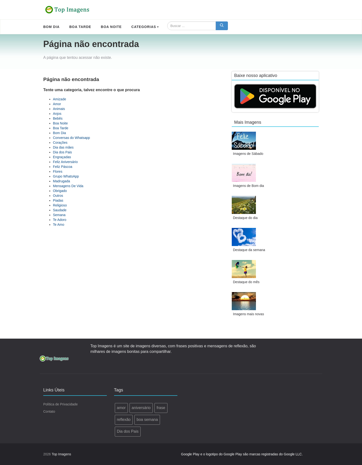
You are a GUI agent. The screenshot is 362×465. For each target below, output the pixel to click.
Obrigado (60, 191)
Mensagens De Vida (68, 186)
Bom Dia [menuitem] (51, 27)
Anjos (57, 114)
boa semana (147, 419)
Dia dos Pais (62, 152)
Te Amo (58, 224)
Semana (59, 215)
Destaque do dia (245, 218)
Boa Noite (60, 123)
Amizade (59, 99)
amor (121, 408)
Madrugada (61, 181)
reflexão (124, 419)
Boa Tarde (60, 128)
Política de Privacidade (60, 404)
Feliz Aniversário (65, 162)
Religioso (60, 205)
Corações (60, 142)
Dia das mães (63, 147)
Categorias (145, 27)
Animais (59, 109)
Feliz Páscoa (62, 167)
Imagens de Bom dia (248, 186)
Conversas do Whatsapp (71, 138)
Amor (57, 104)
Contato (49, 411)
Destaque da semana (249, 250)
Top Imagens (61, 454)
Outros (58, 196)
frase (161, 408)
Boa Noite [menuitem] (111, 27)
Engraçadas (62, 157)
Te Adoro (59, 220)
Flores (57, 171)
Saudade (59, 210)
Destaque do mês (246, 282)
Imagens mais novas (248, 314)
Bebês (58, 118)
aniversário (141, 408)
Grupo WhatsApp (66, 176)
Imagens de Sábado (248, 154)
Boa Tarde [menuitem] (80, 27)
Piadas (58, 200)
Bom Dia (59, 133)
